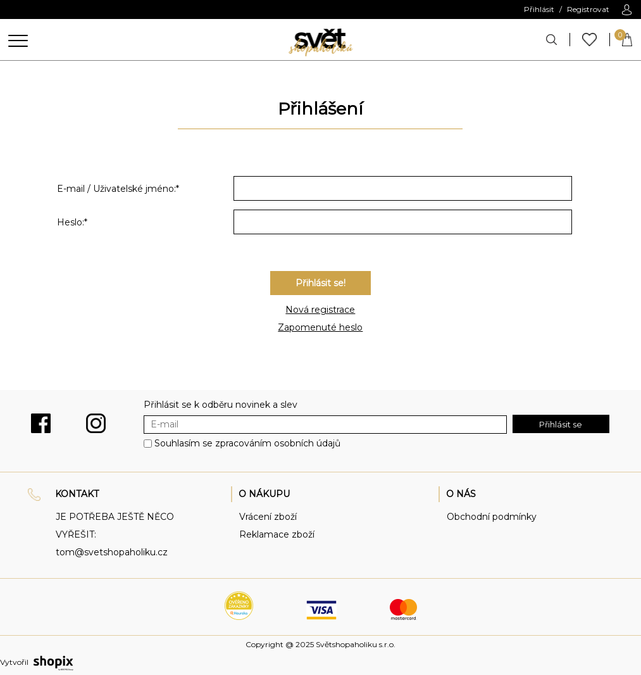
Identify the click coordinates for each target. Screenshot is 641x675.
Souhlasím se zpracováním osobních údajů (247, 443)
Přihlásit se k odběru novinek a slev (220, 404)
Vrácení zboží (268, 516)
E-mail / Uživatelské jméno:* (118, 188)
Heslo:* (72, 222)
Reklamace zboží (276, 534)
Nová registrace (320, 309)
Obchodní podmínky (492, 516)
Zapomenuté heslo (320, 327)
